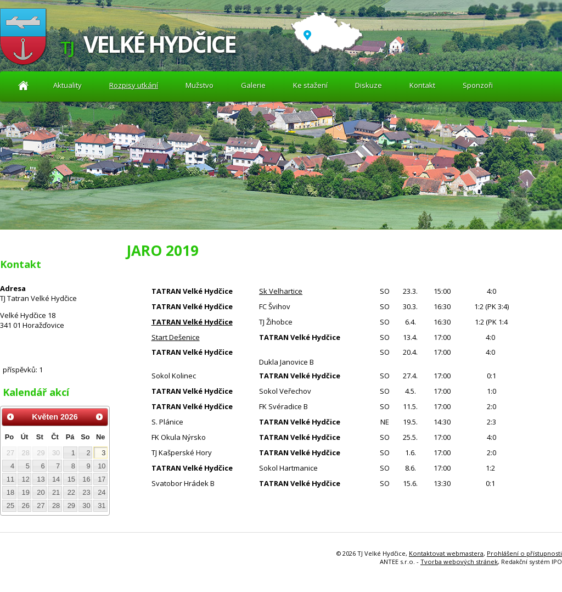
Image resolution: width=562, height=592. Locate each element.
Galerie (253, 85)
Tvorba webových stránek (459, 561)
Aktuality (23, 85)
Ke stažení (310, 85)
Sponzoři (478, 85)
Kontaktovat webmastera (446, 553)
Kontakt (422, 85)
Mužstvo (199, 85)
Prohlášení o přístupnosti (524, 553)
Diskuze (368, 85)
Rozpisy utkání (133, 85)
